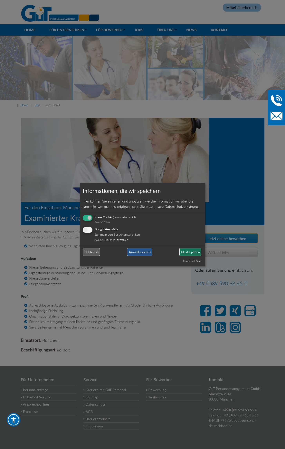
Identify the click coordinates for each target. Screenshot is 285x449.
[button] (13, 419)
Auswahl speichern (139, 252)
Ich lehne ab (91, 252)
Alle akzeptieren (190, 252)
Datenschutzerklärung (181, 206)
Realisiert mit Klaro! (192, 261)
